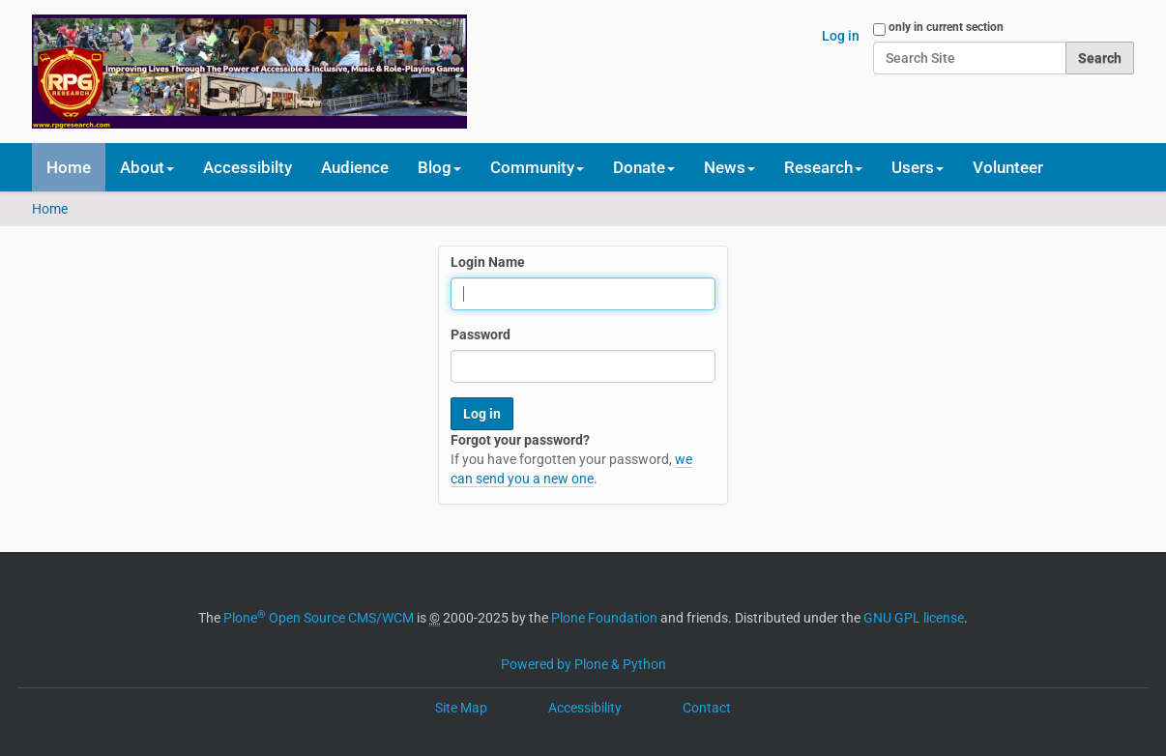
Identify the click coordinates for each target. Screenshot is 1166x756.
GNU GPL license (913, 617)
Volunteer (1008, 167)
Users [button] (917, 167)
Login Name (488, 262)
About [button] (147, 167)
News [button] (729, 167)
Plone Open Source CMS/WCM (318, 617)
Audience (355, 167)
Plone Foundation (604, 617)
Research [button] (823, 167)
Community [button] (537, 167)
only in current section (946, 27)
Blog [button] (439, 167)
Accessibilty (247, 167)
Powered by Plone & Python (583, 664)
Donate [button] (644, 167)
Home (68, 167)
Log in (841, 36)
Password (480, 334)
